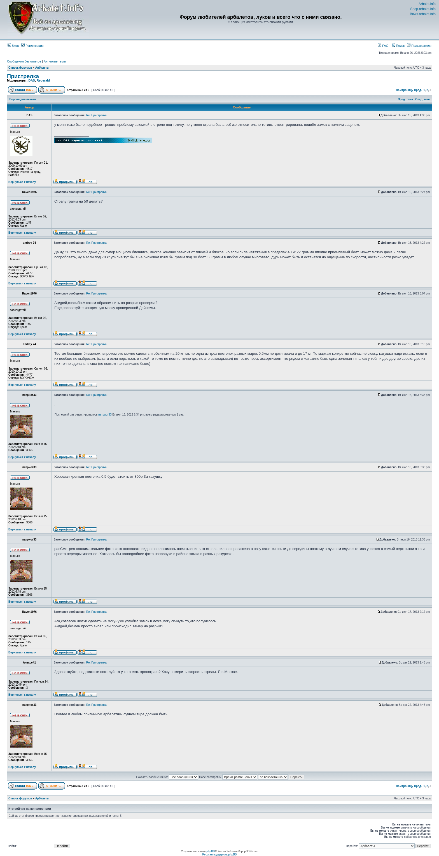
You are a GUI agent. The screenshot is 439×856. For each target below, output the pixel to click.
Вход (13, 45)
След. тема (422, 99)
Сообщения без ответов (24, 61)
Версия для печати (23, 99)
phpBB (210, 851)
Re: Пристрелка (96, 115)
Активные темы (55, 61)
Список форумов (20, 67)
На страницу (404, 90)
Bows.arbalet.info (423, 14)
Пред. (418, 90)
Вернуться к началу (22, 182)
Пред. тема (405, 99)
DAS (31, 80)
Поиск (398, 45)
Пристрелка (23, 76)
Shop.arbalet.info (423, 9)
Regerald (43, 80)
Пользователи (419, 45)
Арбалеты (42, 67)
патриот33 (105, 414)
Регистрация (32, 45)
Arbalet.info (427, 4)
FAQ (383, 45)
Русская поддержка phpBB (219, 854)
